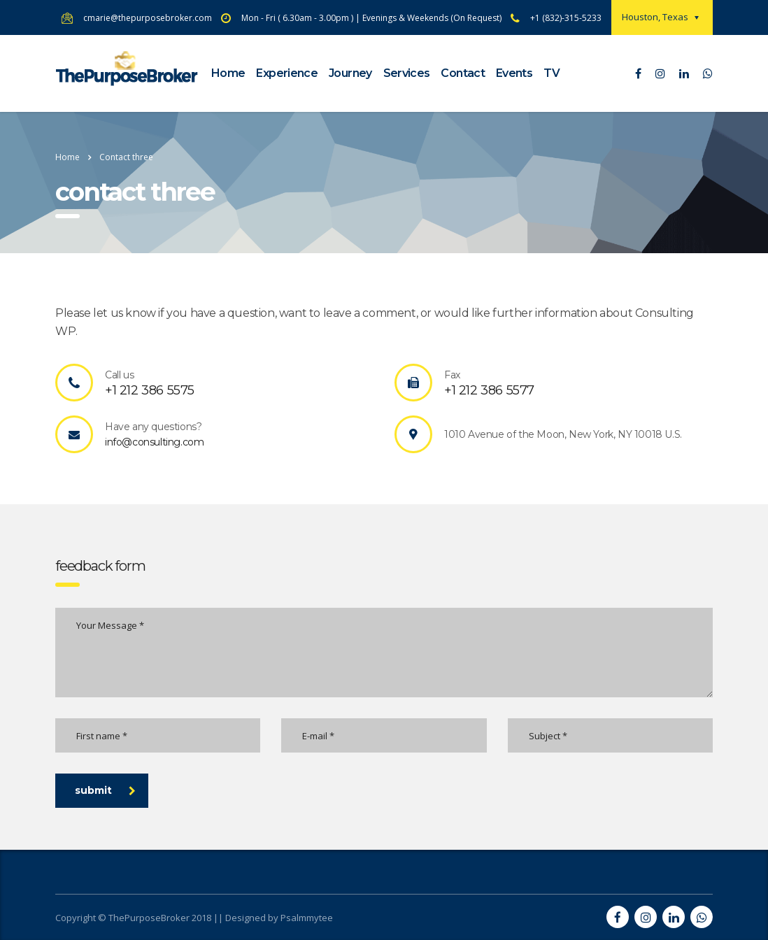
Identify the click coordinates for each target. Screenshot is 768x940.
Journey (350, 73)
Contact (463, 73)
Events (514, 73)
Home (228, 73)
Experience (287, 73)
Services (406, 73)
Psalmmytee (306, 917)
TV (551, 73)
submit (105, 790)
